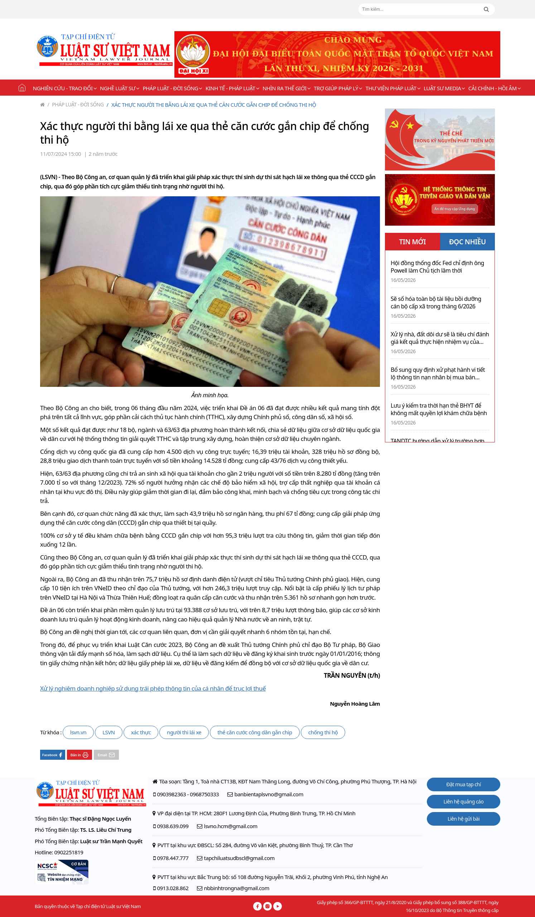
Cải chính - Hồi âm (494, 88)
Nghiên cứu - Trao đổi (65, 88)
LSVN (108, 732)
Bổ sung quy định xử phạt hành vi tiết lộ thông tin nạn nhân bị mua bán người (438, 373)
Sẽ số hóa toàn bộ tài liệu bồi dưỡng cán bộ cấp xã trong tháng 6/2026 (436, 302)
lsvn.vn (78, 732)
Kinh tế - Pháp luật (232, 88)
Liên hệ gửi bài (463, 818)
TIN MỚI (412, 241)
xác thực (141, 732)
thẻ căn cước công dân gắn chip (254, 732)
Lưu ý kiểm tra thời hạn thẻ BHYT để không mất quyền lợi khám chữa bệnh (439, 409)
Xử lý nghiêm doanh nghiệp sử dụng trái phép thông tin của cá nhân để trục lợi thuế (153, 688)
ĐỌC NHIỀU (467, 241)
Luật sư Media (444, 88)
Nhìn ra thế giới (286, 88)
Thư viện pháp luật (393, 88)
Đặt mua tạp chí (463, 784)
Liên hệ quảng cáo (464, 801)
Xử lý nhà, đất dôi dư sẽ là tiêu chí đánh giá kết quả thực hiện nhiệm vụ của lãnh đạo (440, 338)
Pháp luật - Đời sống (172, 88)
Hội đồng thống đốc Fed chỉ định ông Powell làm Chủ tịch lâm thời (437, 266)
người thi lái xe (184, 732)
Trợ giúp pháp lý (338, 88)
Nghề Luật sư (119, 88)
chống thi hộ (323, 732)
